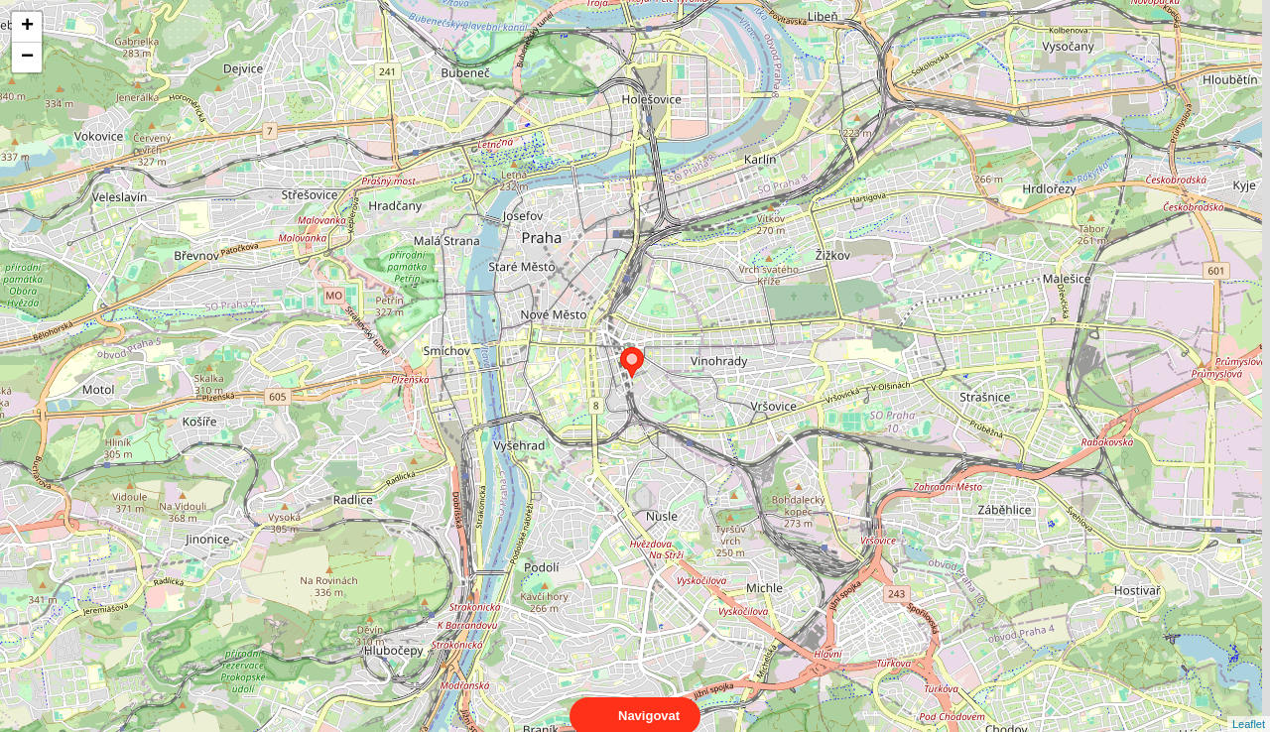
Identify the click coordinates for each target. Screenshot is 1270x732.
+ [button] (27, 27)
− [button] (27, 57)
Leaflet (1248, 706)
